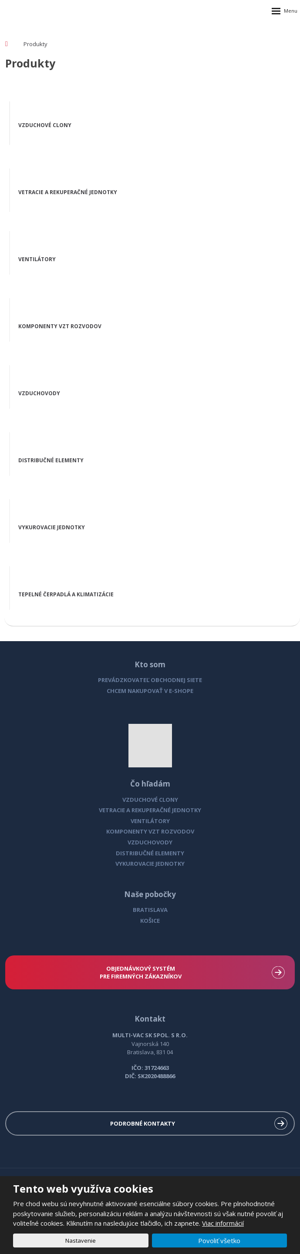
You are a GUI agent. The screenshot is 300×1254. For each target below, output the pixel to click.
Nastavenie (80, 1240)
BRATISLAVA (150, 910)
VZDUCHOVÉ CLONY (150, 800)
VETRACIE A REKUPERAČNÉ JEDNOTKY (150, 810)
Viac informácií (223, 1223)
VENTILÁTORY (150, 821)
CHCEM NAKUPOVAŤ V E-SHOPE (150, 691)
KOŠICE (150, 921)
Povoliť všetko (219, 1240)
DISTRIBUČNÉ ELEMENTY (150, 853)
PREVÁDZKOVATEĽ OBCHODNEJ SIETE (150, 680)
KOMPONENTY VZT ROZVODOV (150, 831)
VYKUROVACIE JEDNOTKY (150, 863)
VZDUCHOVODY (150, 842)
